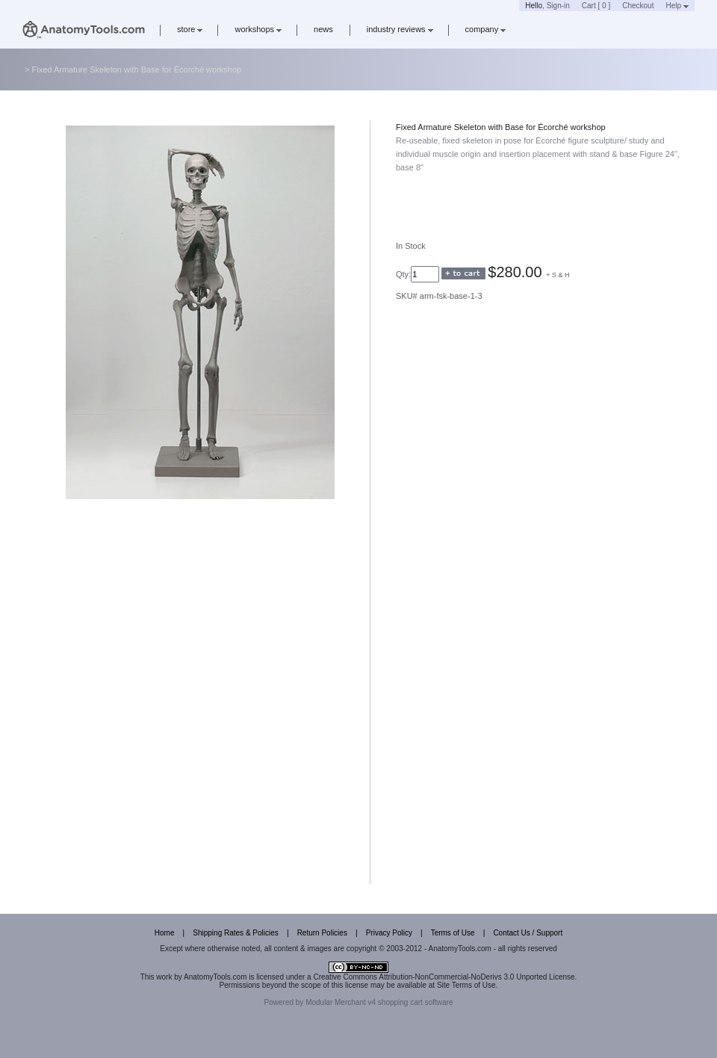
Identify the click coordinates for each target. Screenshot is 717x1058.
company (485, 29)
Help (677, 5)
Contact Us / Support (527, 933)
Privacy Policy (389, 933)
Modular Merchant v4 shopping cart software (379, 1002)
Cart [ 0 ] (596, 5)
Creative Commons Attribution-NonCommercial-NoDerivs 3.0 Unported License (443, 977)
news (323, 29)
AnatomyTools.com (215, 977)
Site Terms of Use (466, 985)
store (189, 29)
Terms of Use (453, 933)
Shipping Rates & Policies (236, 933)
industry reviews (400, 29)
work (164, 977)
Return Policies (322, 933)
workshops (258, 29)
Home (165, 933)
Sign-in (558, 5)
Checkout (638, 5)
